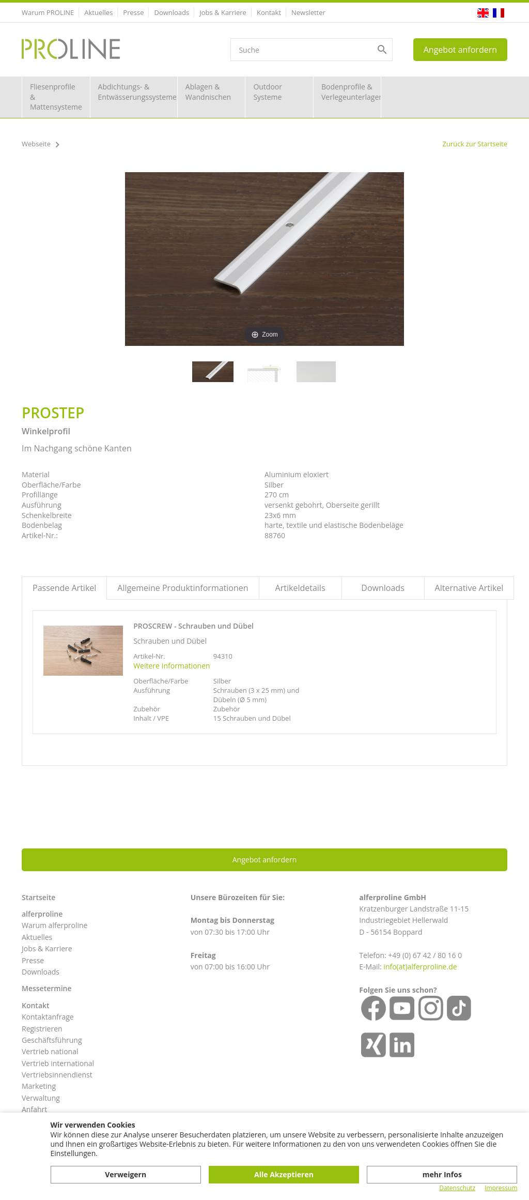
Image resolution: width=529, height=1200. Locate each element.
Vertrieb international (58, 1063)
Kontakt (269, 12)
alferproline (42, 914)
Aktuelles (98, 12)
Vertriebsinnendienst (57, 1075)
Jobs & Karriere (222, 12)
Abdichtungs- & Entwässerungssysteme (137, 92)
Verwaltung (41, 1098)
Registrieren (42, 1029)
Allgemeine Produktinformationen (182, 588)
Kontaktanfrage (48, 1017)
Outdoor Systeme (267, 92)
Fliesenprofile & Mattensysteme (56, 97)
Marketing (39, 1086)
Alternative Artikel (469, 588)
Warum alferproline (54, 925)
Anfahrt (34, 1109)
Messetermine (47, 988)
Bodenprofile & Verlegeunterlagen (351, 92)
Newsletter (308, 12)
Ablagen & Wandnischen (208, 92)
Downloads (171, 12)
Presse (133, 12)
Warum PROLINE (48, 12)
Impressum (501, 1188)
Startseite (38, 897)
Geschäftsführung (52, 1040)
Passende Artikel (64, 588)
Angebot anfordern (460, 49)
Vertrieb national (50, 1051)
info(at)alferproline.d (418, 966)
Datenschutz (457, 1188)
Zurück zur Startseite (474, 143)
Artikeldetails (300, 588)
